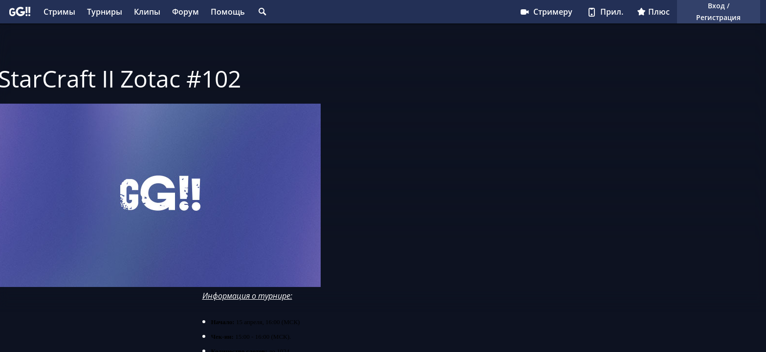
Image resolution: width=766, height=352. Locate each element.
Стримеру (545, 11)
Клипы (147, 11)
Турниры (104, 11)
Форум (185, 11)
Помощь (228, 11)
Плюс (653, 11)
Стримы (59, 11)
